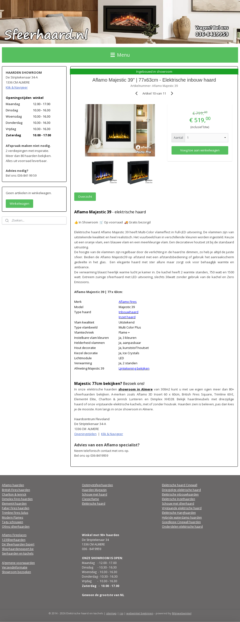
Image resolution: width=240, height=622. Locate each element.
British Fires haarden (16, 490)
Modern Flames (12, 517)
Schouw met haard (94, 494)
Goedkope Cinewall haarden (181, 522)
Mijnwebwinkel (181, 613)
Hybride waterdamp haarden (182, 517)
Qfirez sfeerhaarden (16, 527)
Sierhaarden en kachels (17, 553)
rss (121, 613)
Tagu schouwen (12, 522)
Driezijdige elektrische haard (181, 490)
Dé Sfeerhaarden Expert (18, 544)
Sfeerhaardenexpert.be (18, 549)
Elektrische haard (93, 504)
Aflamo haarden (13, 485)
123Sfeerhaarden (13, 540)
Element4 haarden (14, 504)
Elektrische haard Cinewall (179, 485)
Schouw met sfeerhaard (178, 504)
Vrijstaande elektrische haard (182, 508)
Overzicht (85, 196)
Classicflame (90, 499)
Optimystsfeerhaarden (97, 485)
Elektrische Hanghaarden (179, 513)
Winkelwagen (19, 203)
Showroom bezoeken (16, 572)
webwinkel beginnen (139, 613)
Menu (120, 55)
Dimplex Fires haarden (17, 499)
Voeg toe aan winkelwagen (200, 150)
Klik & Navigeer (112, 434)
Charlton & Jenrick (14, 494)
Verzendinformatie (14, 567)
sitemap (111, 613)
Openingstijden (85, 434)
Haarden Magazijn (94, 490)
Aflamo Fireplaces (14, 535)
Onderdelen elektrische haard (182, 527)
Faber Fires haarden (15, 508)
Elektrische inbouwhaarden (180, 494)
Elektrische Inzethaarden (178, 499)
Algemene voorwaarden (18, 563)
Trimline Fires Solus (15, 513)
